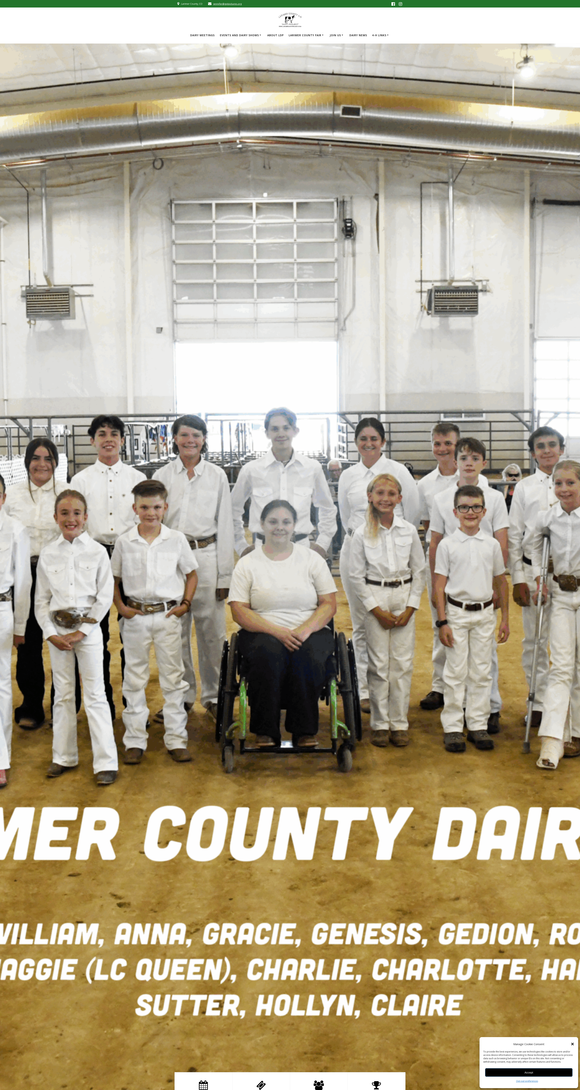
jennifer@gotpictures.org (227, 3)
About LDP (275, 35)
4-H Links (379, 35)
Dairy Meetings (202, 35)
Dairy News (358, 35)
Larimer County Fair (305, 35)
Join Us (335, 35)
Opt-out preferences (527, 1081)
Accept (529, 1072)
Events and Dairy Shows (239, 35)
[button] (572, 1044)
